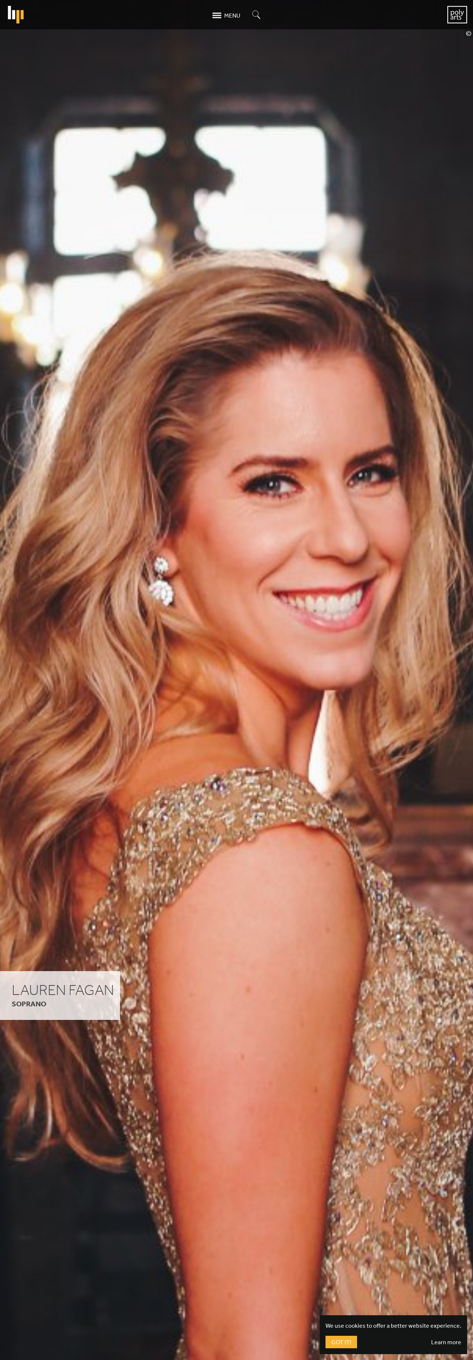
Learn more (446, 1342)
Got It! (341, 1342)
